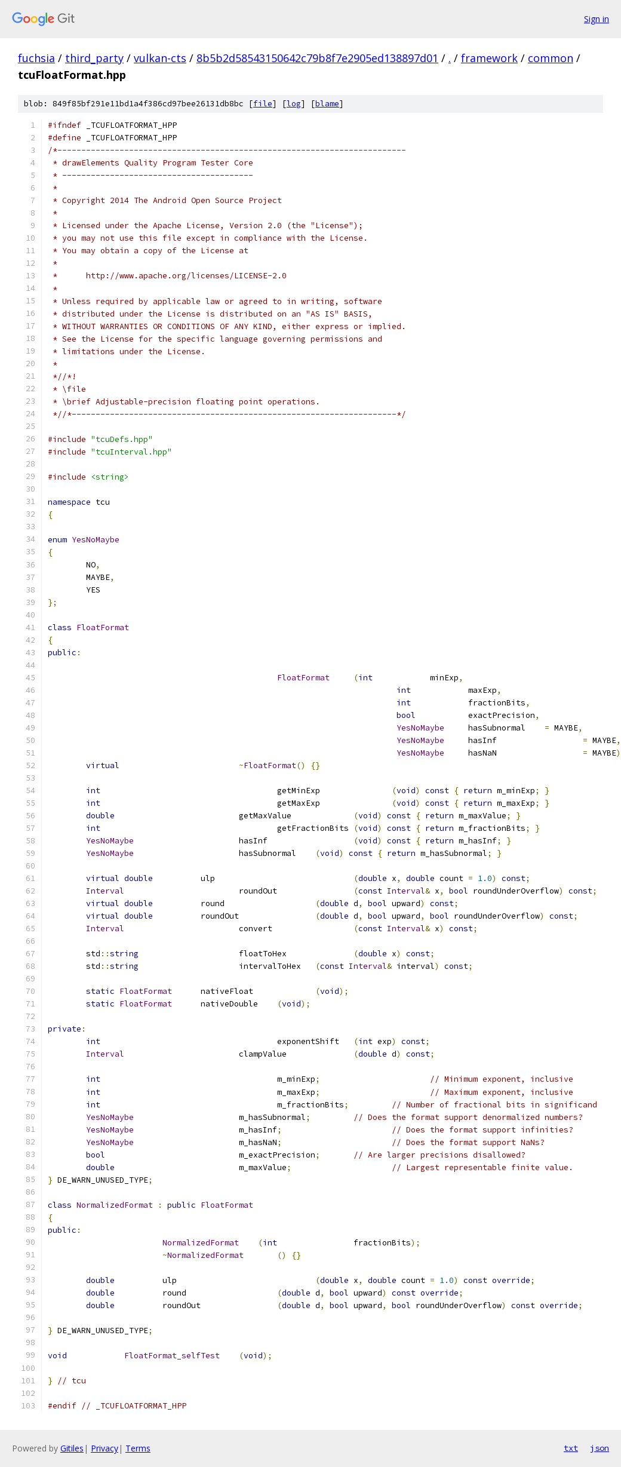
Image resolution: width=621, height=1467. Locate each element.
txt (571, 1448)
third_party (94, 58)
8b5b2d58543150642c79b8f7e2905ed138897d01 (317, 58)
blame (327, 104)
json (599, 1448)
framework (489, 58)
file (262, 104)
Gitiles (72, 1448)
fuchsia (36, 58)
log (294, 104)
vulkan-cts (160, 58)
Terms (137, 1448)
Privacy (104, 1448)
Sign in (596, 18)
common (550, 58)
